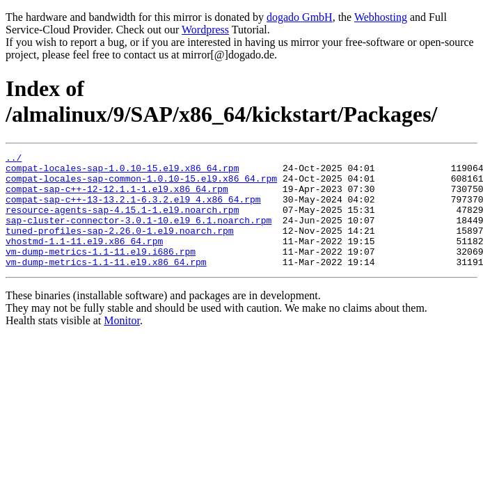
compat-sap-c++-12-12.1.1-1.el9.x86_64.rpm (117, 197)
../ (14, 159)
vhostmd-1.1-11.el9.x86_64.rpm (84, 259)
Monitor (122, 343)
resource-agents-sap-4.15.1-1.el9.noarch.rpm (122, 222)
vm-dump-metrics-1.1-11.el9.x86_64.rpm (106, 284)
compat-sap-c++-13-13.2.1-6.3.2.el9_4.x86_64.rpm (133, 209)
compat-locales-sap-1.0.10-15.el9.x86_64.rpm (122, 172)
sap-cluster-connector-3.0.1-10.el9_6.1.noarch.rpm (138, 234)
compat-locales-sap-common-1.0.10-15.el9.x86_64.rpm (141, 184)
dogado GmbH (300, 17)
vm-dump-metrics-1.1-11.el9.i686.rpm (101, 272)
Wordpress (205, 29)
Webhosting (380, 17)
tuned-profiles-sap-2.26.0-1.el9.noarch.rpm (120, 247)
